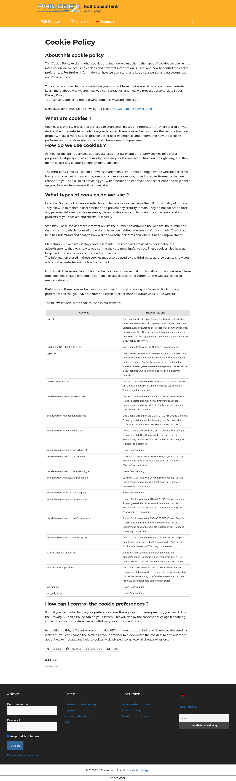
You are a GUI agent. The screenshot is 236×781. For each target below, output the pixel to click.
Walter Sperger (141, 770)
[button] (193, 22)
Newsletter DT (189, 707)
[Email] (204, 718)
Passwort (13, 720)
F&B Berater (55, 22)
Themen (82, 22)
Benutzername (17, 704)
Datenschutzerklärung (80, 704)
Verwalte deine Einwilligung (132, 109)
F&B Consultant (101, 6)
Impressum (72, 710)
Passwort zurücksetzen (23, 755)
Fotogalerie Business (136, 704)
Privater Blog (131, 710)
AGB (67, 722)
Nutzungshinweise (77, 716)
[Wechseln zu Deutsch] (183, 695)
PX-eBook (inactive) (135, 716)
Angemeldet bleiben (23, 736)
